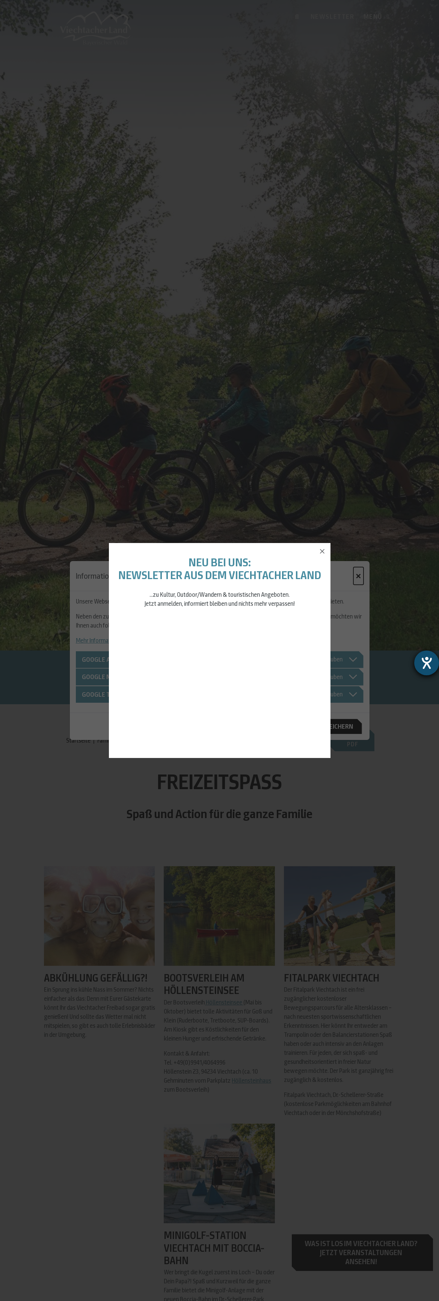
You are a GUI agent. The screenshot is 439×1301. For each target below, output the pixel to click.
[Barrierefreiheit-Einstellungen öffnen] (426, 662)
